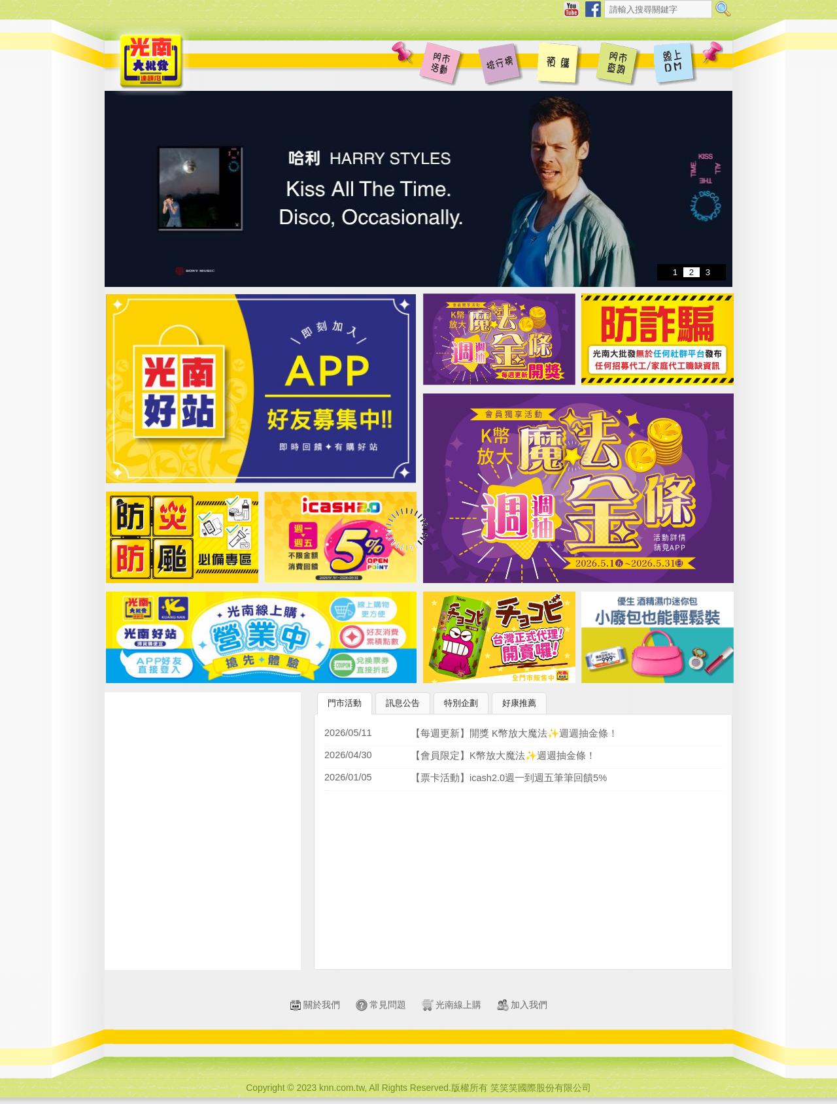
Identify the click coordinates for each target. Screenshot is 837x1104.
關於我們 (315, 1004)
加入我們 (522, 1004)
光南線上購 (451, 1004)
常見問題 (381, 1004)
